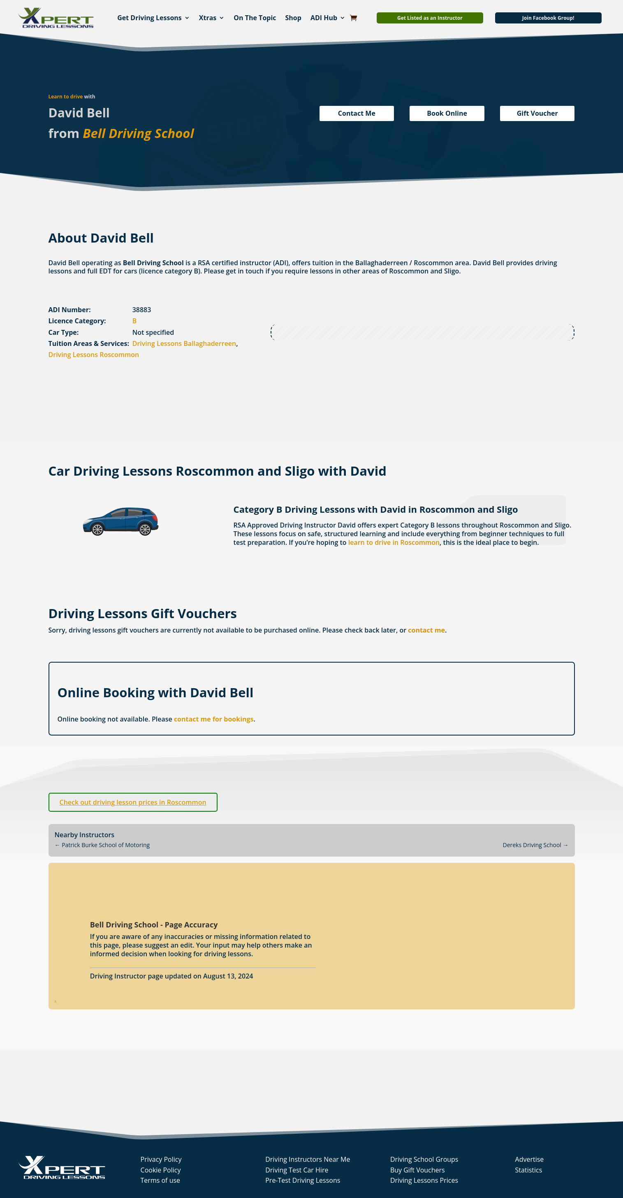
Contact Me (356, 113)
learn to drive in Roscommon (394, 542)
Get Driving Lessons (149, 17)
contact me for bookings (214, 719)
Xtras (208, 17)
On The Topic (255, 17)
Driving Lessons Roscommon (94, 354)
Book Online (447, 113)
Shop (293, 17)
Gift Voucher (537, 113)
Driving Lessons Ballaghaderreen (184, 343)
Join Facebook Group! (548, 17)
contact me (426, 630)
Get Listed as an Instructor (430, 17)
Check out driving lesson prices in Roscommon (133, 802)
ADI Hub (323, 17)
